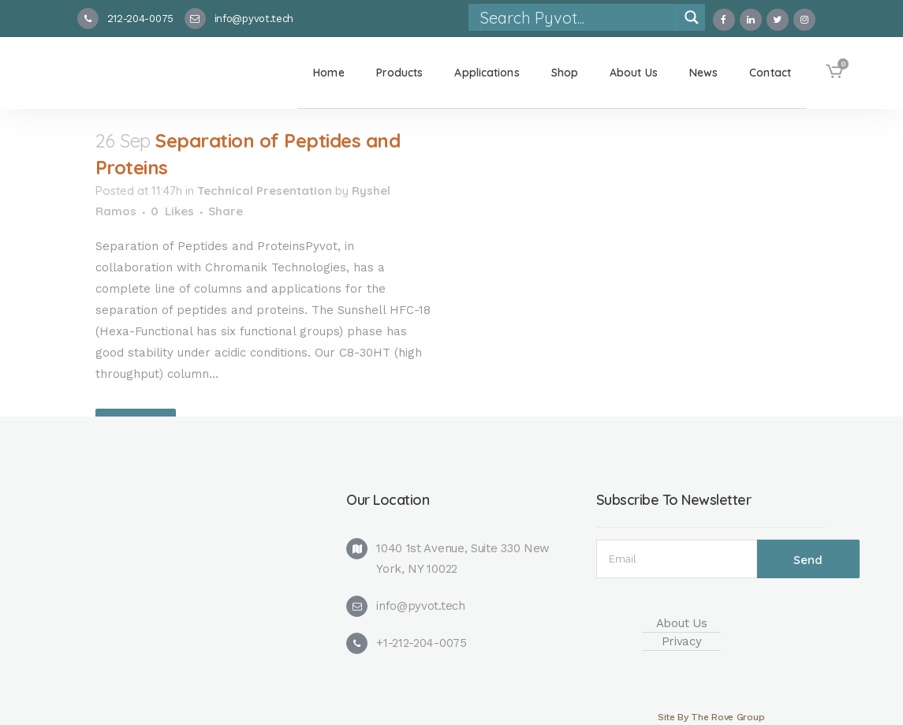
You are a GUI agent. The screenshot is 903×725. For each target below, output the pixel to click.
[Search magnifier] (691, 17)
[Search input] (577, 17)
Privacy (682, 641)
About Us (681, 623)
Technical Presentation (264, 190)
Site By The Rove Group (711, 717)
